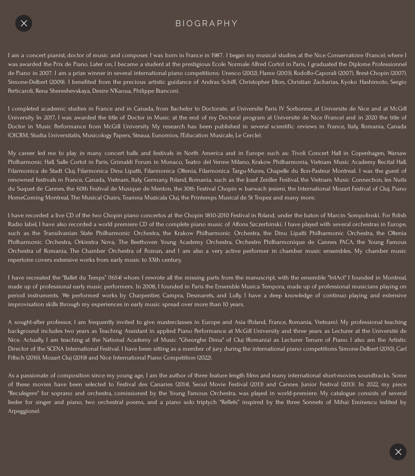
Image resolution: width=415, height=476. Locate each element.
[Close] (23, 23)
